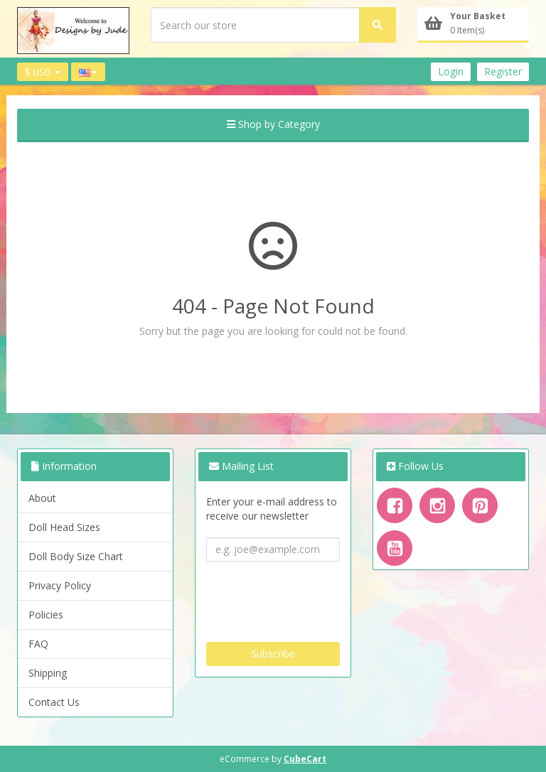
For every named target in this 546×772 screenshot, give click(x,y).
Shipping (47, 673)
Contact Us (54, 702)
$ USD (42, 71)
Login (451, 71)
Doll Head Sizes (64, 527)
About (42, 498)
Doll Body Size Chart (75, 556)
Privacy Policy (59, 585)
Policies (45, 614)
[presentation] (314, 596)
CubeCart (305, 759)
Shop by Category (273, 124)
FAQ (38, 643)
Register (503, 71)
